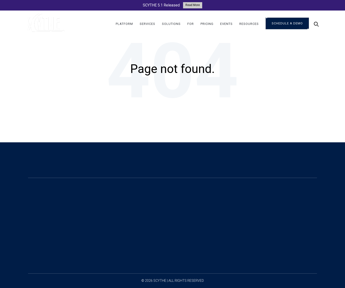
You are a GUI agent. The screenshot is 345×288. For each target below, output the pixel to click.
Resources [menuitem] (249, 24)
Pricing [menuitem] (207, 24)
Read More (192, 5)
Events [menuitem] (226, 24)
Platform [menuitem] (124, 24)
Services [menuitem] (147, 24)
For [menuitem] (190, 24)
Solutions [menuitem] (171, 24)
